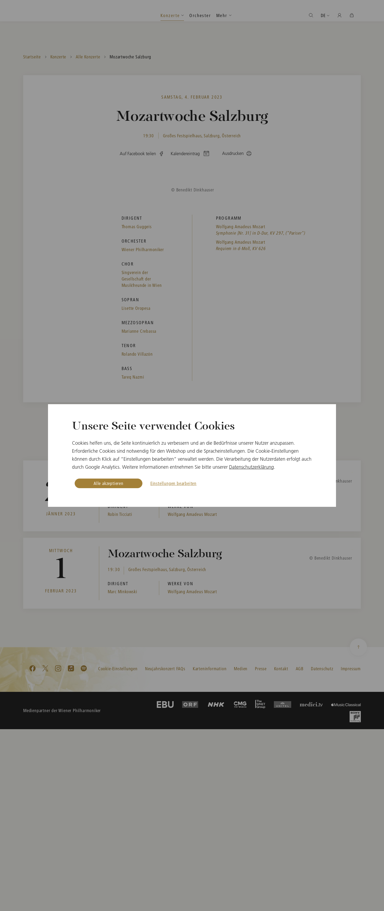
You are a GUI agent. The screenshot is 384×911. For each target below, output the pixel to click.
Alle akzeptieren (108, 483)
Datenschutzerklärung (251, 467)
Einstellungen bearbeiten (173, 483)
